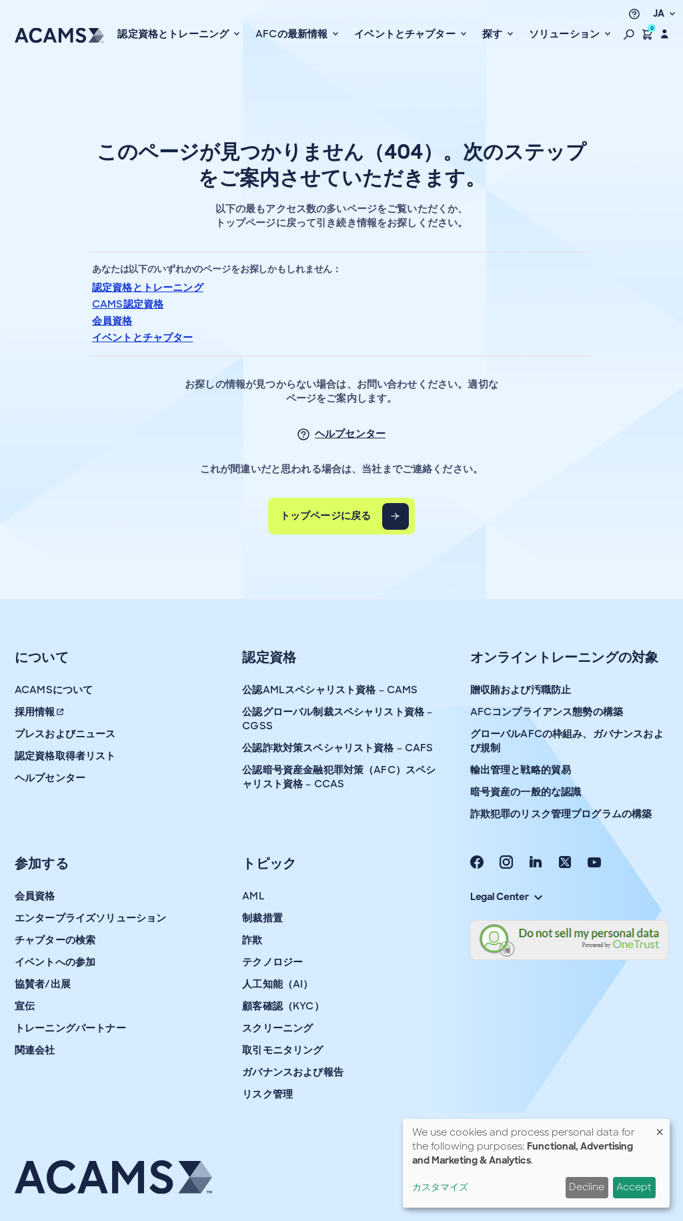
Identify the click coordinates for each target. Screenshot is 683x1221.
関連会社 (35, 1050)
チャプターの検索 (55, 940)
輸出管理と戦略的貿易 (521, 770)
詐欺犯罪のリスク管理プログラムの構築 (561, 814)
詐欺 (252, 940)
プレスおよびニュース (65, 734)
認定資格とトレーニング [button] (174, 34)
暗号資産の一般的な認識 (526, 792)
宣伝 (25, 1006)
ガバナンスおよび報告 (293, 1072)
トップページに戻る (325, 515)
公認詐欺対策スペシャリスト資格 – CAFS (337, 748)
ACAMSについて (54, 690)
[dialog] (536, 1163)
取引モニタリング (282, 1050)
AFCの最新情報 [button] (292, 34)
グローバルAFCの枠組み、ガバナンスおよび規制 (567, 741)
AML (253, 896)
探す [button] (493, 34)
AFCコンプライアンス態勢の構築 (546, 712)
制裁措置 (262, 918)
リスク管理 (267, 1094)
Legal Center (506, 897)
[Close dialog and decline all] (660, 1127)
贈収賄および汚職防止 (521, 690)
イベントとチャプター (142, 337)
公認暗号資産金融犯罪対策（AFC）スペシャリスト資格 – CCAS (339, 777)
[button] (629, 34)
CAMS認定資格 (127, 304)
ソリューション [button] (565, 34)
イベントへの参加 (55, 962)
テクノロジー (272, 962)
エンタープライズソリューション (90, 918)
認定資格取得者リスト (65, 756)
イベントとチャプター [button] (406, 34)
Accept (634, 1187)
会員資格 (112, 321)
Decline (586, 1187)
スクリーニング (277, 1028)
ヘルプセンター (350, 433)
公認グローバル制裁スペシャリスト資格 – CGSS (337, 719)
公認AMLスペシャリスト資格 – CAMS (330, 690)
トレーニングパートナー (70, 1028)
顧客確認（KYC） (282, 1006)
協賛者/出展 (43, 984)
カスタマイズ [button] (440, 1187)
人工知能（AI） (277, 984)
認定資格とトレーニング (147, 287)
